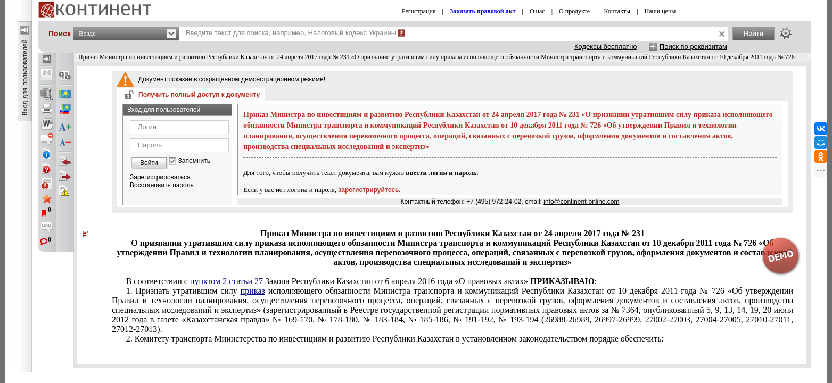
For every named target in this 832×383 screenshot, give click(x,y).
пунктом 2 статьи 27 (226, 281)
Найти (753, 33)
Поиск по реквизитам (693, 47)
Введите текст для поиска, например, (291, 33)
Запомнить (194, 160)
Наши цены (660, 11)
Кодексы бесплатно (605, 47)
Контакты (617, 11)
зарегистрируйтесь (369, 190)
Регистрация (419, 11)
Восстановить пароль (162, 185)
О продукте (574, 11)
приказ (253, 290)
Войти (149, 162)
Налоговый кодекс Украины (352, 33)
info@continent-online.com (581, 201)
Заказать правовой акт (483, 11)
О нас (537, 11)
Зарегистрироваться (160, 177)
